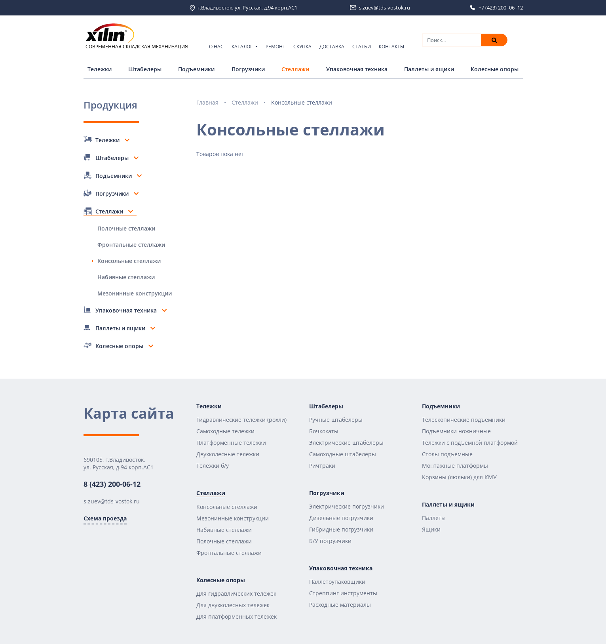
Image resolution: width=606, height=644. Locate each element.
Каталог (243, 46)
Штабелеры (144, 69)
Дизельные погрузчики (341, 518)
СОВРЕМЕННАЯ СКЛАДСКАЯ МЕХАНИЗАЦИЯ (136, 36)
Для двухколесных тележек (233, 605)
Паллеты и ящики (429, 69)
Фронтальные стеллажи (131, 244)
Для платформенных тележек (236, 616)
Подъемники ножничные (456, 431)
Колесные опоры (495, 69)
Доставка (331, 46)
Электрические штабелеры (346, 442)
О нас (216, 46)
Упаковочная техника (357, 69)
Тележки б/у (212, 465)
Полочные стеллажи (126, 228)
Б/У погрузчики (330, 541)
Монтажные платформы (455, 465)
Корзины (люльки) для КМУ (459, 477)
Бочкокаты (323, 431)
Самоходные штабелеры (342, 454)
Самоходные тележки (225, 431)
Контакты (391, 46)
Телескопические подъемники (463, 419)
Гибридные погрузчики (341, 529)
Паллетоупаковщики (337, 581)
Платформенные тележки (231, 442)
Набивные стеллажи (126, 277)
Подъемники (196, 69)
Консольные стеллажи (129, 261)
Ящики (431, 529)
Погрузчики (248, 69)
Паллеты (434, 518)
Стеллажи (295, 69)
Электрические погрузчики (346, 506)
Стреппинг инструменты (343, 593)
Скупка (302, 46)
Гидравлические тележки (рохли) (241, 419)
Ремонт (275, 46)
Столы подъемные (447, 454)
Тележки (99, 69)
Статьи (361, 46)
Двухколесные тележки (227, 454)
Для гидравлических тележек (236, 593)
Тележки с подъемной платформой (470, 442)
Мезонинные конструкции (134, 293)
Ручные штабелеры (336, 419)
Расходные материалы (340, 604)
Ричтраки (322, 465)
